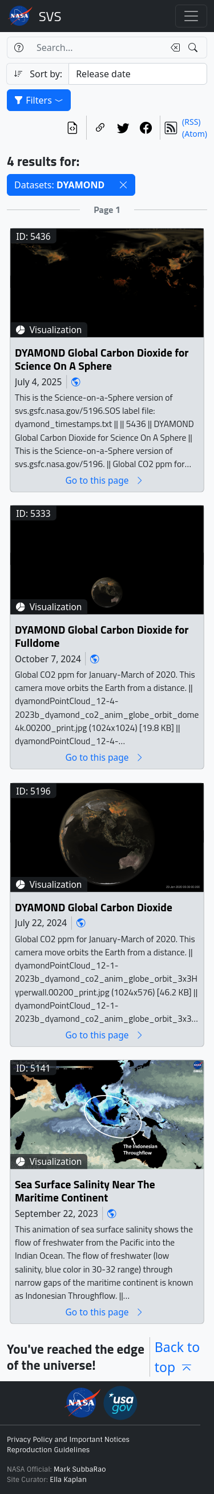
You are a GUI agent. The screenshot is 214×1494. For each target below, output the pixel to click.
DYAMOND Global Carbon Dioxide (93, 907)
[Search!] (194, 47)
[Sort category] (137, 74)
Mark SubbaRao (80, 1469)
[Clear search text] (173, 47)
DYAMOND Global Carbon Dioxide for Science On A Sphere (102, 359)
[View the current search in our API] (72, 128)
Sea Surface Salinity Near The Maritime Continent (85, 1191)
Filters (38, 100)
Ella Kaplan (68, 1479)
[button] (123, 185)
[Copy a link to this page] (100, 127)
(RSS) (191, 121)
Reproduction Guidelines (48, 1450)
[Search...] (97, 47)
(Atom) (194, 133)
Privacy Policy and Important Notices (68, 1439)
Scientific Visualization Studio (50, 16)
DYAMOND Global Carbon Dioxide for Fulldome (102, 636)
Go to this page (104, 481)
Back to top (177, 1357)
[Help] (18, 47)
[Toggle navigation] (191, 16)
